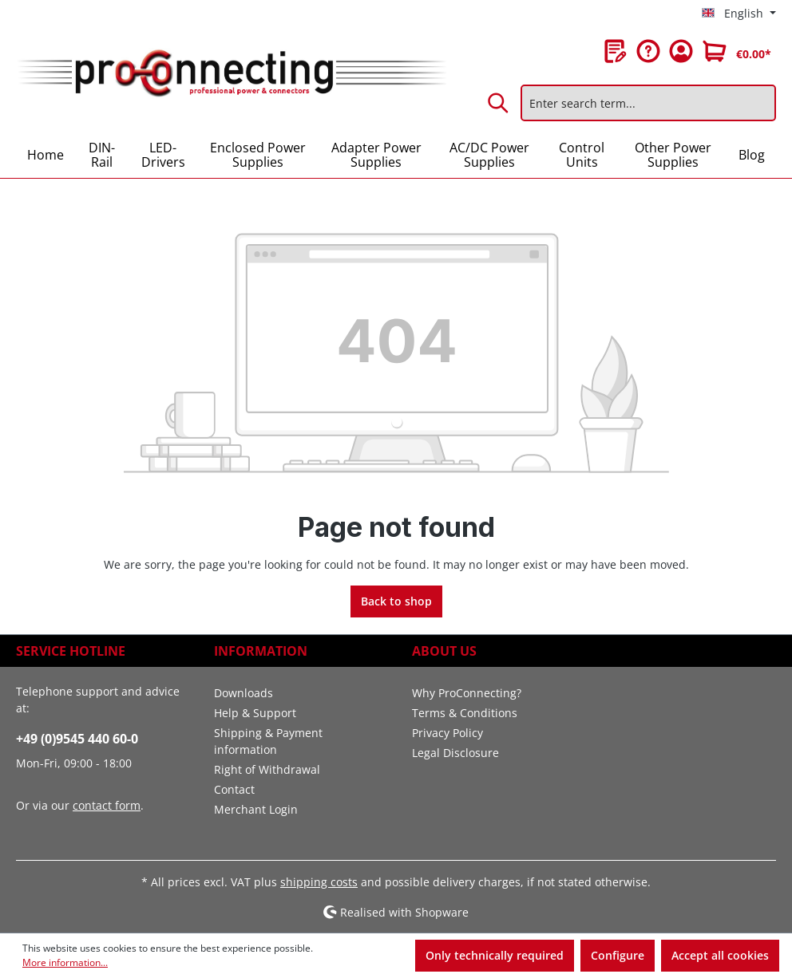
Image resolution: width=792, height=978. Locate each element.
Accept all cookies (720, 955)
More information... (65, 962)
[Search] (499, 103)
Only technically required (495, 955)
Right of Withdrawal (267, 769)
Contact (234, 789)
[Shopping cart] (737, 51)
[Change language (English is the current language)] (739, 13)
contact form (107, 805)
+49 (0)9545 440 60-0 (77, 738)
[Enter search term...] (648, 103)
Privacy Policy (447, 732)
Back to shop (396, 601)
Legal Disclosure (455, 752)
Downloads (243, 692)
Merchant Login (256, 809)
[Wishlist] (615, 51)
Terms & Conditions (464, 712)
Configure (617, 955)
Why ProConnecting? (466, 692)
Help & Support (255, 712)
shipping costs (319, 881)
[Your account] (681, 51)
